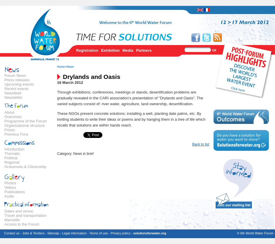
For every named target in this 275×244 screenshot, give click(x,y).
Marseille (12, 220)
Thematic (12, 153)
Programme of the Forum (25, 121)
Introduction (14, 149)
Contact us (12, 233)
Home (61, 66)
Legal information (74, 233)
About (9, 112)
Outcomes (13, 117)
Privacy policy (120, 233)
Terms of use (99, 233)
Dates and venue (18, 211)
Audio (9, 196)
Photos (10, 183)
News (70, 66)
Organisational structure (24, 125)
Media (128, 50)
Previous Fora (16, 134)
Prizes (9, 130)
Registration (87, 50)
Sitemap (53, 233)
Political (11, 158)
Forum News (15, 75)
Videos (10, 187)
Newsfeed (12, 93)
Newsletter (13, 97)
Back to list (200, 144)
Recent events (16, 88)
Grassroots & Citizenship (25, 167)
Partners (144, 50)
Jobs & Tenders (33, 233)
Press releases (17, 80)
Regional (11, 162)
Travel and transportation (25, 215)
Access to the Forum (21, 224)
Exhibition (110, 50)
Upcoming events (19, 84)
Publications (14, 192)
